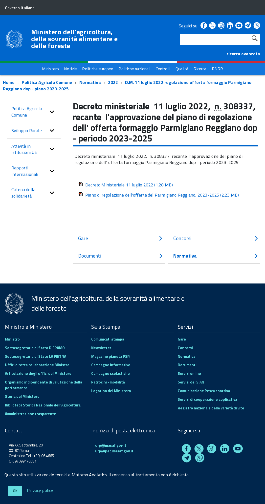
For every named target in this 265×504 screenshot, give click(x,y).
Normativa (90, 82)
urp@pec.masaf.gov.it (114, 451)
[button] (52, 111)
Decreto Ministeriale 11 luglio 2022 (125, 184)
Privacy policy (40, 490)
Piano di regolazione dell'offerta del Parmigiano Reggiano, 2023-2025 (158, 195)
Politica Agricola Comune (47, 82)
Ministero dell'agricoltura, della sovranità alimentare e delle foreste (74, 38)
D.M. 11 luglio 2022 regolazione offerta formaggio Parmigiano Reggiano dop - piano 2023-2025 (127, 85)
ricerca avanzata (243, 53)
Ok (15, 491)
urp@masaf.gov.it (110, 445)
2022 (113, 82)
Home (9, 82)
